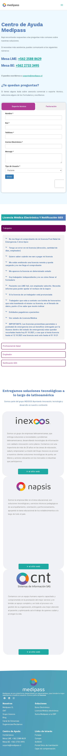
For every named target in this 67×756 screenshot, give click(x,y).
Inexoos (43, 695)
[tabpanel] (33, 287)
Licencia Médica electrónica (46, 711)
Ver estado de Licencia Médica (23, 318)
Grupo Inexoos (9, 714)
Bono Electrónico (42, 707)
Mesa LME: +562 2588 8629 (14, 738)
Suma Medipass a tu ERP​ (45, 714)
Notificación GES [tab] (10, 363)
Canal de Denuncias (11, 721)
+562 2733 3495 (27, 65)
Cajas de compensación (45, 749)
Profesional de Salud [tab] (11, 346)
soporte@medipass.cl (32, 76)
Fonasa (38, 735)
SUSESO (38, 742)
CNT (4, 711)
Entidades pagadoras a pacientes (24, 312)
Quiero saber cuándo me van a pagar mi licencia (31, 256)
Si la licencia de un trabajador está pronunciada (30, 295)
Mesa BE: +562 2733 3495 (13, 742)
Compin (38, 738)
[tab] (18, 106)
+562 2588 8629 (29, 59)
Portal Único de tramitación (46, 745)
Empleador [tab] (7, 354)
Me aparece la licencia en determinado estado (30, 271)
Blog (4, 717)
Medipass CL (8, 707)
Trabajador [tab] (7, 228)
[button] (33, 240)
